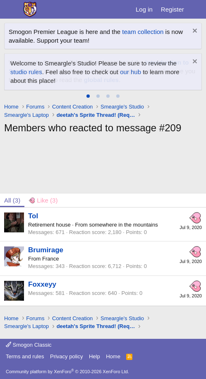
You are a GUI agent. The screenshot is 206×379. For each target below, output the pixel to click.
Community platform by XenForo (67, 371)
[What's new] (196, 9)
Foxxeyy (42, 284)
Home (113, 356)
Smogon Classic (29, 345)
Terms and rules (25, 356)
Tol (33, 216)
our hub (130, 71)
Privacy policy (66, 356)
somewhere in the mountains (123, 225)
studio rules (26, 71)
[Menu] (11, 9)
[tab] (88, 96)
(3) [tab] (12, 200)
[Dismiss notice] (193, 31)
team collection (142, 31)
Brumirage (45, 250)
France (50, 259)
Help (94, 356)
